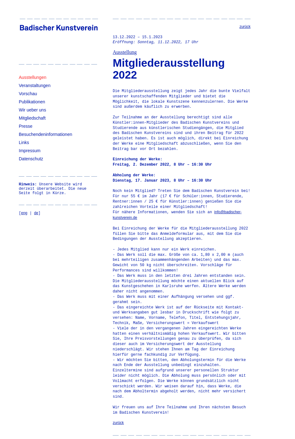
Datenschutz (31, 158)
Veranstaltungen (34, 85)
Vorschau (28, 93)
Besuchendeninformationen (45, 134)
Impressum (29, 150)
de (36, 213)
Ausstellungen (32, 77)
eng (24, 213)
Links (24, 142)
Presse (26, 126)
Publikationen (32, 101)
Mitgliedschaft (32, 118)
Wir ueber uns (32, 109)
